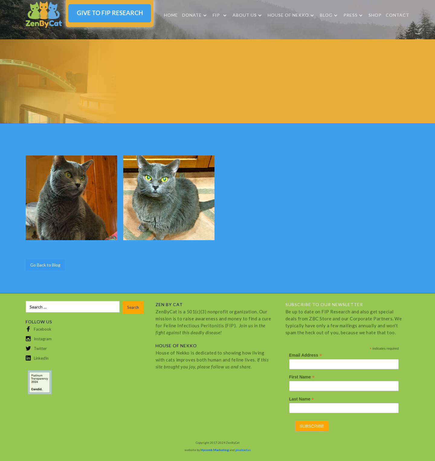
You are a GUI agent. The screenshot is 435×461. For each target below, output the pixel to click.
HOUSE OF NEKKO (288, 15)
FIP (216, 15)
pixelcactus (243, 450)
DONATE (192, 15)
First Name (301, 377)
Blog (326, 15)
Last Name (301, 399)
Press (350, 15)
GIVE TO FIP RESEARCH (110, 12)
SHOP (375, 15)
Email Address (305, 355)
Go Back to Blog (45, 264)
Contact (397, 15)
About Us (245, 15)
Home (171, 15)
